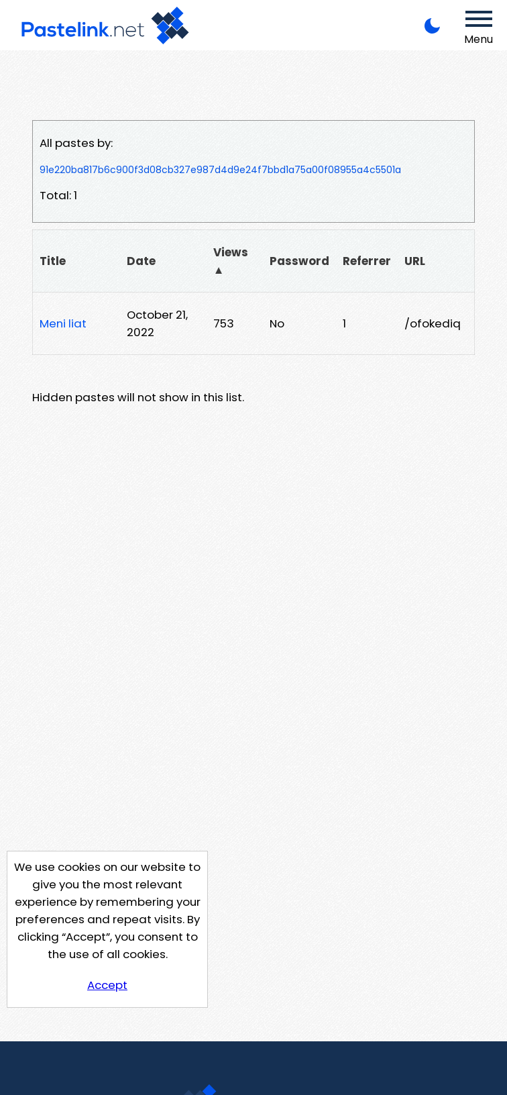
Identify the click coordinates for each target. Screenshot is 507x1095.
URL (414, 261)
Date (141, 261)
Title (53, 261)
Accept (107, 985)
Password (299, 261)
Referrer (367, 261)
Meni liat (63, 323)
